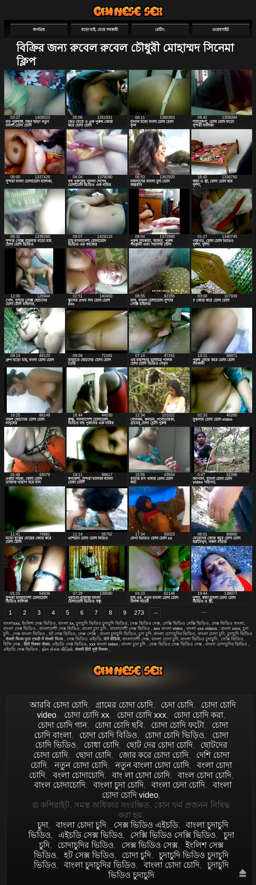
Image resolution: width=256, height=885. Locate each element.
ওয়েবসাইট (220, 29)
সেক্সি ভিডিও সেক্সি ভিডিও (186, 623)
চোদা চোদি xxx (141, 714)
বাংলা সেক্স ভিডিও (20, 628)
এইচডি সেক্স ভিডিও (69, 644)
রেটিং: (160, 29)
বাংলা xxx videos (202, 628)
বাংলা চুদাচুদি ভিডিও (118, 633)
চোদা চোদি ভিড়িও (174, 735)
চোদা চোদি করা (198, 714)
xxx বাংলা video (104, 644)
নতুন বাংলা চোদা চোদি (152, 764)
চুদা (42, 824)
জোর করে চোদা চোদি (154, 754)
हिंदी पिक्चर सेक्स (36, 644)
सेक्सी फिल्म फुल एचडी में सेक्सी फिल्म (35, 638)
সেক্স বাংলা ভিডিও (29, 633)
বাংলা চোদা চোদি (128, 11)
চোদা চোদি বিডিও (108, 735)
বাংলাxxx (11, 623)
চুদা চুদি (144, 633)
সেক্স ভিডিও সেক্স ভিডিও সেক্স (176, 644)
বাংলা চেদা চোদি (178, 784)
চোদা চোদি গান (62, 724)
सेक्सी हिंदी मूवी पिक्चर (92, 649)
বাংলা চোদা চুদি (211, 633)
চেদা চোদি (177, 704)
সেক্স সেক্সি (87, 633)
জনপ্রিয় (39, 29)
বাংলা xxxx (230, 628)
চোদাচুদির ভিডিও (86, 845)
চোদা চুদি (136, 855)
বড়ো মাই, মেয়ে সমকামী (99, 29)
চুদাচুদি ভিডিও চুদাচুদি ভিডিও (102, 623)
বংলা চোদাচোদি (78, 775)
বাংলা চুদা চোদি (118, 784)
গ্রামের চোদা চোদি (124, 704)
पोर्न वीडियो (112, 638)
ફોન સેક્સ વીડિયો (57, 649)
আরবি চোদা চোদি (59, 704)
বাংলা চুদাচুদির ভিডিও (100, 864)
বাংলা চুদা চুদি (95, 628)
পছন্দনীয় (234, 9)
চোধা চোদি (101, 744)
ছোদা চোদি (93, 754)
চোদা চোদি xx (86, 714)
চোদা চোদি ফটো (177, 724)
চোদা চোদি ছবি (119, 724)
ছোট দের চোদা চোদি (159, 744)
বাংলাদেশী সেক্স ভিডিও (59, 628)
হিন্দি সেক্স (12, 644)
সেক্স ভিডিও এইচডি (84, 638)
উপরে (242, 873)
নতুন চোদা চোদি (81, 764)
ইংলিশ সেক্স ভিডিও (39, 623)
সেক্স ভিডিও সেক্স (145, 623)
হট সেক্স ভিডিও (62, 633)
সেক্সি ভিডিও (232, 638)
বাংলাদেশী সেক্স (135, 638)
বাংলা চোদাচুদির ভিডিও (174, 633)
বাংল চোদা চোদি (204, 775)
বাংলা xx (66, 623)
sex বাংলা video (169, 628)
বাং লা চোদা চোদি (141, 775)
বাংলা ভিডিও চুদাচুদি (199, 638)
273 (139, 612)
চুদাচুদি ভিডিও (239, 633)
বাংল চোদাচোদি (59, 784)
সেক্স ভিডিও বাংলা (227, 623)
